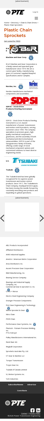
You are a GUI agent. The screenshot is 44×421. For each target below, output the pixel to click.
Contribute (22, 390)
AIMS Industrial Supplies (15, 254)
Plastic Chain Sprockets (13, 25)
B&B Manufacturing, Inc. (15, 273)
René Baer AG (11, 342)
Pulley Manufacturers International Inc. (21, 337)
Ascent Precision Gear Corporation (20, 268)
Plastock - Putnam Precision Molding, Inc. (21, 329)
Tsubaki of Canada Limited (16, 369)
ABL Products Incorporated (17, 245)
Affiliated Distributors (14, 250)
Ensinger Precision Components (18, 300)
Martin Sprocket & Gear (17, 310)
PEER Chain (10, 319)
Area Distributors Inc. (14, 264)
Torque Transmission (14, 360)
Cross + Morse (12, 291)
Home (6, 22)
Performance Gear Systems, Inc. (21, 324)
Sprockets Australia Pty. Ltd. (17, 351)
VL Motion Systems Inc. (15, 374)
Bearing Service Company (16, 277)
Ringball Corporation (14, 346)
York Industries (12, 379)
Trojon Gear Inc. (12, 365)
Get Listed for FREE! (12, 41)
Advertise (31, 384)
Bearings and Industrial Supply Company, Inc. (18, 283)
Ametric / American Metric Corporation (21, 259)
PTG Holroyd (11, 333)
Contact (24, 413)
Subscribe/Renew (15, 384)
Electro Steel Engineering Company (20, 296)
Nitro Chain (10, 314)
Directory (15, 22)
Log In (35, 12)
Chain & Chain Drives (29, 22)
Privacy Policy (34, 413)
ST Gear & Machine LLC (15, 356)
